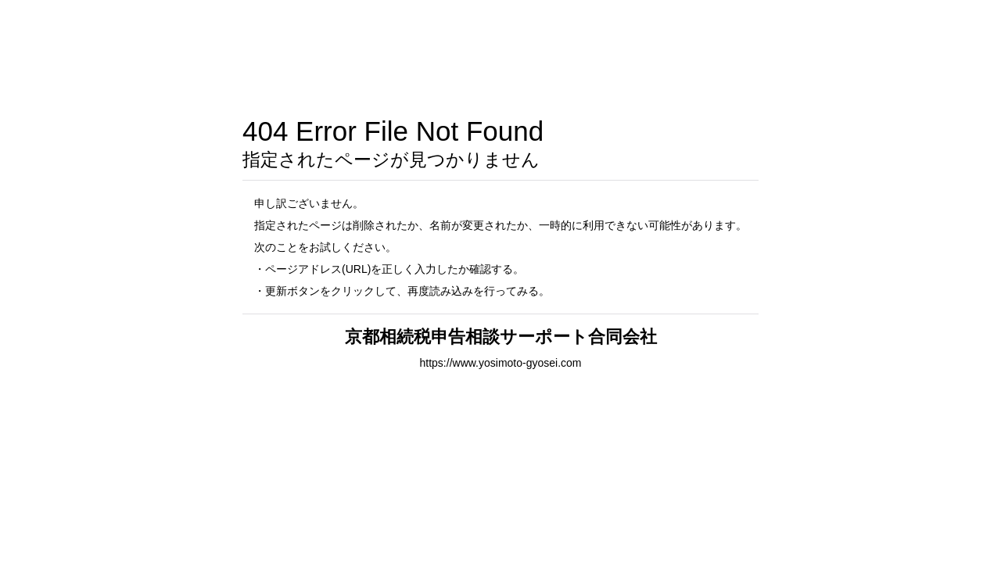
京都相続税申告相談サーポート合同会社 (501, 337)
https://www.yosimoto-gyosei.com (501, 363)
